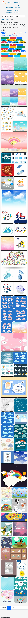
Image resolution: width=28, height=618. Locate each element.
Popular (9, 35)
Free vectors (9, 2)
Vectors (7, 19)
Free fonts (8, 5)
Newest (16, 32)
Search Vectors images (7, 16)
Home (2, 19)
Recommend (22, 32)
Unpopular (15, 35)
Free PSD (16, 12)
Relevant (4, 35)
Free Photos (17, 2)
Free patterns (9, 12)
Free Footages (16, 5)
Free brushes (9, 10)
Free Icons (17, 7)
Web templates (9, 7)
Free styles (17, 10)
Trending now (10, 32)
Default (3, 32)
